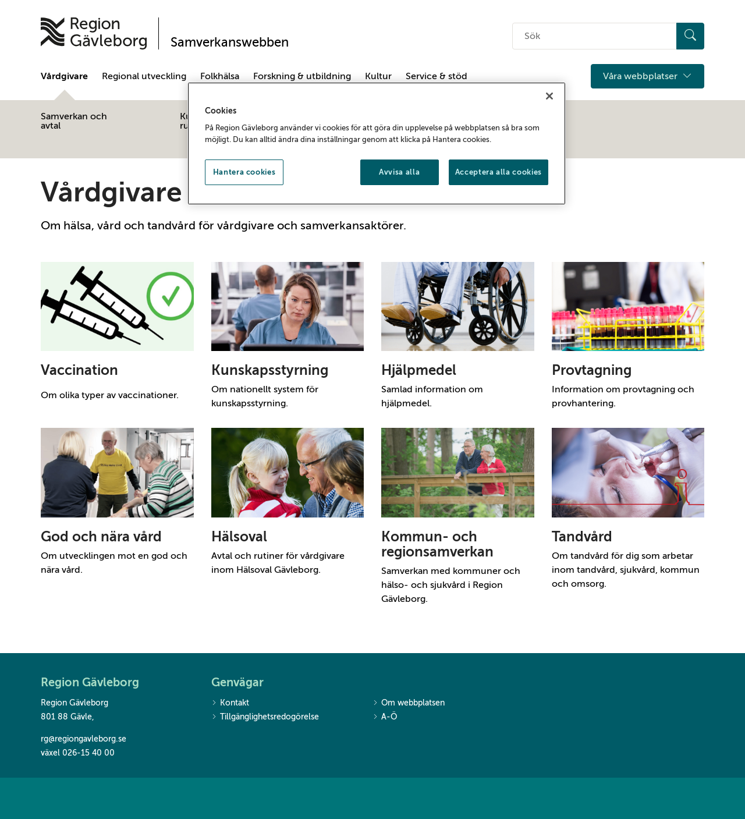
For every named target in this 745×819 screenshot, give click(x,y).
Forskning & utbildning (302, 76)
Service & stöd (436, 76)
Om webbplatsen (408, 703)
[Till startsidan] (94, 33)
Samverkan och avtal (74, 121)
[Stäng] (549, 96)
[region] (376, 143)
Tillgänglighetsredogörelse (265, 717)
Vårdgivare (64, 76)
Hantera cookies (244, 172)
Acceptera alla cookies (498, 172)
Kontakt (230, 703)
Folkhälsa (219, 76)
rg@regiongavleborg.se (83, 739)
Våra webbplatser (647, 76)
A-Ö (384, 717)
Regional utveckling (144, 76)
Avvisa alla (399, 172)
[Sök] (690, 36)
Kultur (378, 76)
